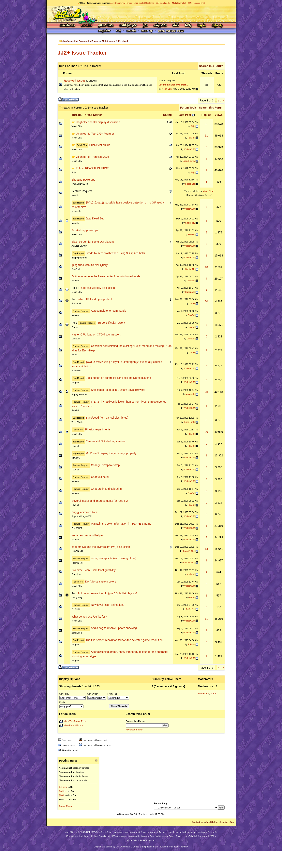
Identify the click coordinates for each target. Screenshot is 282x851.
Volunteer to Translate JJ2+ (92, 156)
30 (206, 301)
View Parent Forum (73, 725)
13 (206, 548)
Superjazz (190, 184)
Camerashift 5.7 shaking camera (106, 441)
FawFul (191, 138)
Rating (167, 114)
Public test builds (99, 145)
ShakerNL (190, 223)
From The (112, 694)
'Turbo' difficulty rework (111, 322)
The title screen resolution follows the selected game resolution (124, 640)
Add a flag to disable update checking (114, 628)
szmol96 (76, 458)
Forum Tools (188, 107)
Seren (213, 693)
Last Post (185, 114)
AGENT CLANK (79, 246)
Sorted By (64, 694)
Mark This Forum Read (75, 721)
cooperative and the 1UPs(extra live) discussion (101, 546)
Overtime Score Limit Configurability (94, 570)
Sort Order (92, 694)
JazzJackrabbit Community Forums (80, 41)
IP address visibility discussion (96, 287)
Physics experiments (97, 429)
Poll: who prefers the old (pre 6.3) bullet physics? (108, 593)
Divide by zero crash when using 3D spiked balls (115, 253)
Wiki (175, 25)
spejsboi (191, 574)
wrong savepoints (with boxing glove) (113, 558)
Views (218, 114)
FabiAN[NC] (77, 551)
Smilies (62, 791)
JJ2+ (190, 3)
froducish (76, 211)
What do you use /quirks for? (89, 616)
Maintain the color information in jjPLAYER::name (121, 523)
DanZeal (76, 269)
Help (188, 25)
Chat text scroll (100, 476)
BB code (63, 787)
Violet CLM (166, 89)
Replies (206, 114)
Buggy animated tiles (84, 512)
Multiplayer (128, 25)
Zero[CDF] (77, 528)
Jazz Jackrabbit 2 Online (141, 14)
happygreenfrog (79, 257)
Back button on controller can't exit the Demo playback (119, 377)
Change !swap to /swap (105, 465)
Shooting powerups (83, 179)
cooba (192, 303)
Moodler (76, 195)
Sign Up (217, 25)
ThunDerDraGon (80, 184)
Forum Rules (65, 806)
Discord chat (199, 3)
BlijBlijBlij (76, 609)
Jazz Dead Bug (95, 218)
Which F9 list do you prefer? (95, 299)
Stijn (193, 126)
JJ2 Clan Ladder (163, 3)
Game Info (106, 25)
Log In (201, 25)
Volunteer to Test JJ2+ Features (95, 133)
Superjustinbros (79, 394)
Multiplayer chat (179, 3)
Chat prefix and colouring (106, 488)
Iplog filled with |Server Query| (90, 265)
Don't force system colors (100, 581)
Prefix (62, 702)
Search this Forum (211, 66)
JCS (145, 25)
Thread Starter (92, 114)
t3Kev (192, 597)
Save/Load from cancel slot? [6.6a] (107, 417)
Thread (76, 114)
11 (206, 135)
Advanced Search (134, 729)
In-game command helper (87, 535)
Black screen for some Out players (93, 241)
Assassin (190, 394)
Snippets (160, 25)
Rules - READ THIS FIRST (92, 168)
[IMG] (62, 795)
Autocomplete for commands (108, 310)
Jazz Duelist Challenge (144, 3)
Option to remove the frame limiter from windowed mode (106, 276)
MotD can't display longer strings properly (111, 453)
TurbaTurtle (77, 422)
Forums (87, 25)
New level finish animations (107, 604)
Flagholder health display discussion (98, 122)
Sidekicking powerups (85, 230)
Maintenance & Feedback (115, 41)
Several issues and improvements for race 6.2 (100, 500)
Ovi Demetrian (123, 846)
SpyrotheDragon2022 (82, 516)
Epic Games (72, 836)
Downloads (68, 25)
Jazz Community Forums (121, 3)
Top (232, 822)
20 (206, 392)
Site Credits (101, 832)
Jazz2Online (211, 822)
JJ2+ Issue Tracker (82, 53)
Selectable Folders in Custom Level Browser (118, 389)
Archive (224, 822)
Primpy (75, 327)
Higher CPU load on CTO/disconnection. (96, 334)
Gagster (76, 382)
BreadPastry (189, 161)
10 (206, 267)
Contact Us (197, 822)
